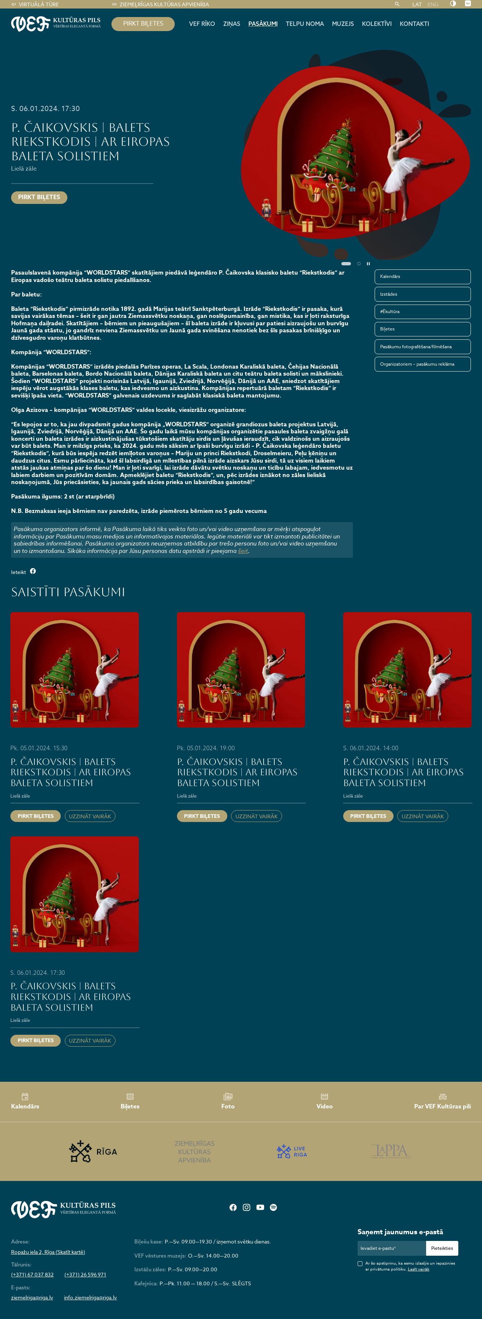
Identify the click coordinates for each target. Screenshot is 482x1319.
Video (325, 1101)
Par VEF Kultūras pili (442, 1102)
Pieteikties (442, 1248)
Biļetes (387, 329)
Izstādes (388, 294)
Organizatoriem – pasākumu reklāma (417, 364)
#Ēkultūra (389, 311)
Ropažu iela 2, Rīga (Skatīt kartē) (48, 1252)
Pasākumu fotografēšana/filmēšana (416, 346)
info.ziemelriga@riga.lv (90, 1297)
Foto (228, 1101)
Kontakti (414, 23)
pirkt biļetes (143, 23)
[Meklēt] (397, 4)
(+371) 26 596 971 (85, 1274)
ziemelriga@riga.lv (32, 1297)
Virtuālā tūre (35, 4)
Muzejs (343, 23)
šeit (243, 551)
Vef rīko (202, 23)
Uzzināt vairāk (90, 816)
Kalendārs (390, 276)
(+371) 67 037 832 (32, 1274)
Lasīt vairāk (418, 1269)
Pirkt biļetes (39, 197)
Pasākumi (263, 23)
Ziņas (231, 23)
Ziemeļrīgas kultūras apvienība (161, 4)
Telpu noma (305, 23)
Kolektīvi (377, 23)
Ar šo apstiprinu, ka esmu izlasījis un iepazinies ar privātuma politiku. (410, 1266)
